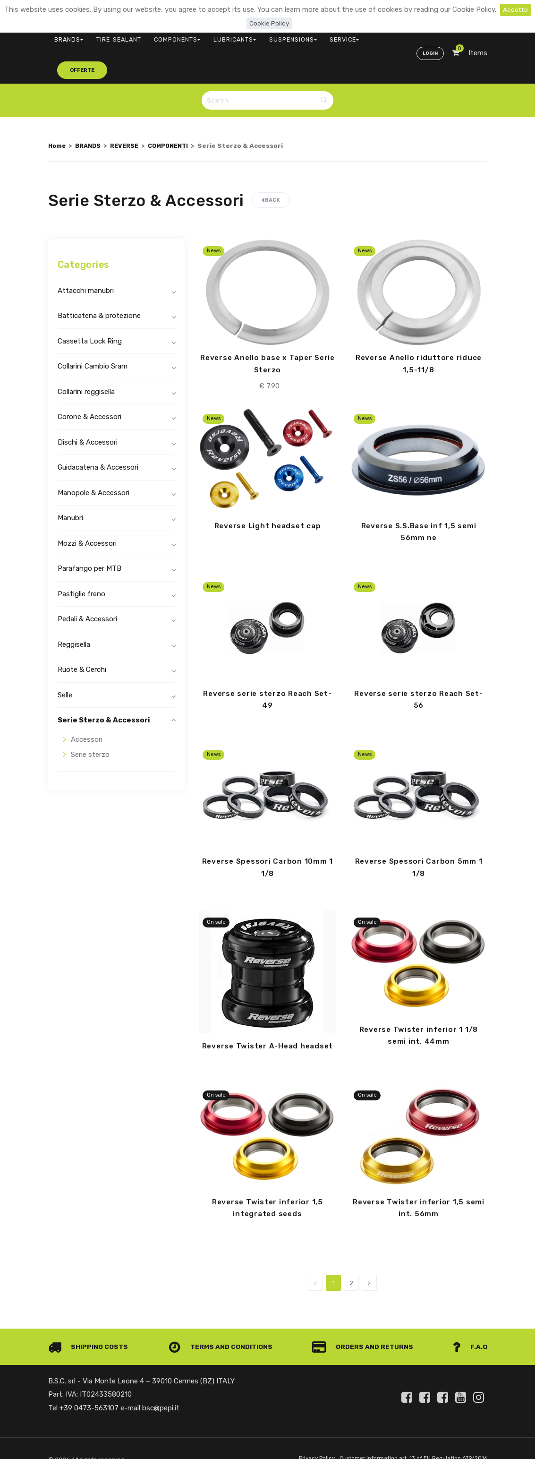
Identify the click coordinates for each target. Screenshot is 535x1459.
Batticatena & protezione (99, 283)
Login (429, 36)
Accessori (86, 706)
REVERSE (129, 112)
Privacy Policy (303, 1441)
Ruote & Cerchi (82, 637)
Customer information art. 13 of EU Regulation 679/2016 (407, 1441)
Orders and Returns (365, 1330)
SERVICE (293, 36)
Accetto (515, 9)
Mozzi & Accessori (87, 510)
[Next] (369, 1266)
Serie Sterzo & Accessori (104, 687)
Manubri (70, 485)
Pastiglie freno (81, 561)
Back (271, 167)
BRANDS (65, 36)
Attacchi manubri (86, 257)
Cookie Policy (269, 23)
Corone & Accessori (89, 384)
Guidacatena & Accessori (98, 434)
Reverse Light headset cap (267, 493)
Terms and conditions (222, 1330)
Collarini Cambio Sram (92, 333)
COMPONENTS (154, 36)
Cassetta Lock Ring (90, 308)
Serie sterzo (90, 722)
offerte (335, 35)
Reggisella (74, 611)
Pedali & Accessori (87, 586)
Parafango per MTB (89, 536)
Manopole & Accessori (93, 459)
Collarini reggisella (86, 358)
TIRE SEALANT (105, 36)
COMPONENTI (177, 112)
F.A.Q (469, 1330)
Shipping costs (90, 1330)
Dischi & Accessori (88, 409)
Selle (65, 662)
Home (57, 112)
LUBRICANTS (202, 36)
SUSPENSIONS (250, 36)
